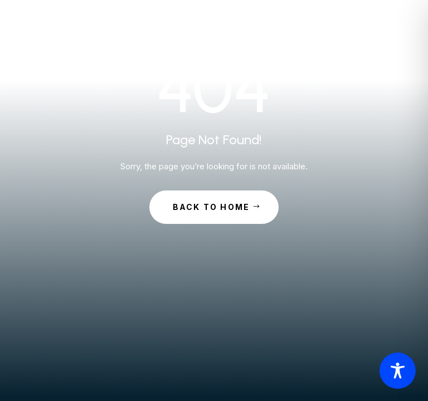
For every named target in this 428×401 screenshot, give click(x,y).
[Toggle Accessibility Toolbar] (397, 370)
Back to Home (211, 207)
